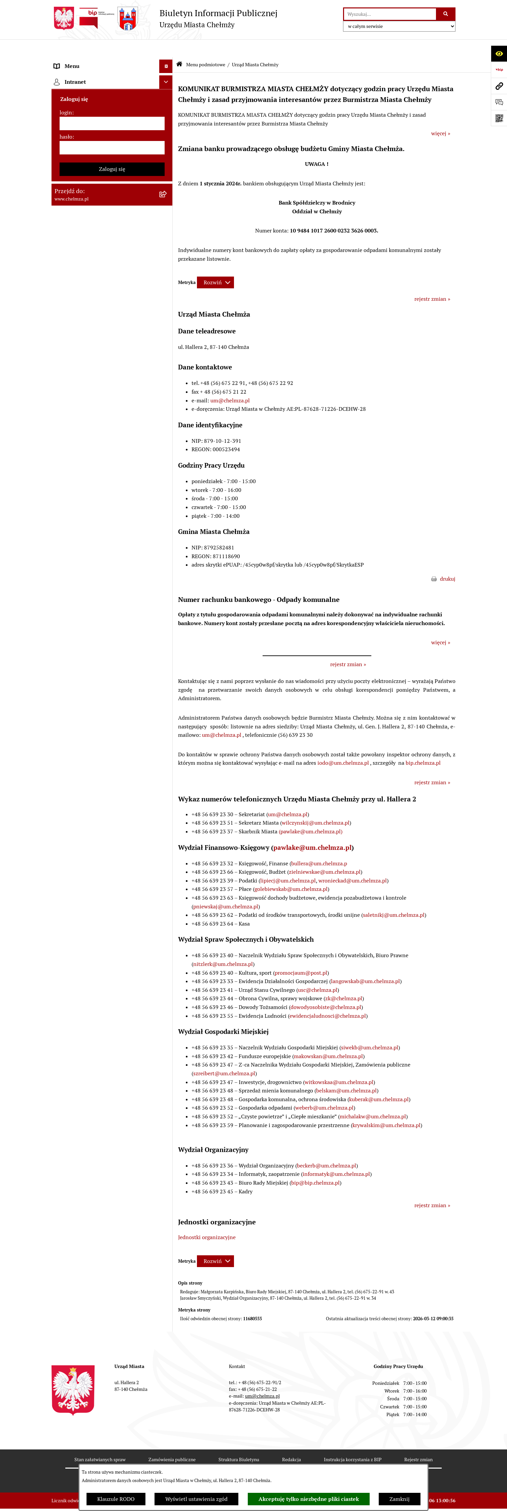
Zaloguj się (112, 1085)
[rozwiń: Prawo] (167, 301)
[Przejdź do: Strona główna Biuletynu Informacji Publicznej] (179, 47)
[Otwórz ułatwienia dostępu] (499, 53)
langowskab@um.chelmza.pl (365, 963)
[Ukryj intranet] (166, 999)
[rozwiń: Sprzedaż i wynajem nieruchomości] (167, 355)
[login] (112, 1040)
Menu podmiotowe (205, 46)
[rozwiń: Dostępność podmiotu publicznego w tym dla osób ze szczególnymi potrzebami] (167, 737)
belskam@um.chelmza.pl (346, 1072)
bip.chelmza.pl (423, 745)
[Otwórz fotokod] (499, 118)
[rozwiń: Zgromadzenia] (167, 666)
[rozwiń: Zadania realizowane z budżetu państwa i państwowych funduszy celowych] (167, 825)
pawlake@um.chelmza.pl (312, 829)
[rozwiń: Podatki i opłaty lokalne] (167, 444)
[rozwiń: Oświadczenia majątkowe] (167, 541)
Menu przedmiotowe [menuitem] (79, 956)
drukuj (447, 560)
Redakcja (291, 1442)
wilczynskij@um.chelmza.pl (315, 804)
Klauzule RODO (116, 1499)
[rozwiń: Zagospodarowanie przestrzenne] (167, 595)
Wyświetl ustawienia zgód (196, 1499)
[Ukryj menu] (166, 48)
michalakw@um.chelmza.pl (373, 1098)
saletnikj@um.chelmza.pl (394, 897)
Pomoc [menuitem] (62, 969)
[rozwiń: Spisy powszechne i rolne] (167, 859)
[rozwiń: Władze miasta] (167, 115)
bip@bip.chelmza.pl (315, 1164)
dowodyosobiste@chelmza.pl (326, 989)
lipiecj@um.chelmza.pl (288, 862)
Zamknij (400, 1499)
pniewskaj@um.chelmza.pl (225, 888)
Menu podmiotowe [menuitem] (77, 61)
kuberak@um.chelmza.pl (379, 1081)
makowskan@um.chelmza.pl (328, 1038)
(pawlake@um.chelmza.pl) (310, 813)
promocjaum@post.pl (301, 954)
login (66, 1029)
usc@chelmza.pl (317, 971)
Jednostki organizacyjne (207, 1219)
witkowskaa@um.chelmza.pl (339, 1064)
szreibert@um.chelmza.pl (224, 1055)
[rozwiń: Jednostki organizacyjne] (167, 319)
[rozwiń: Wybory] (167, 462)
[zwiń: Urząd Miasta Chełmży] (167, 133)
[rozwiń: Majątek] (167, 408)
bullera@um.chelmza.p (319, 845)
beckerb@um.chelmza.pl (326, 1147)
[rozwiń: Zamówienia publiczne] (167, 337)
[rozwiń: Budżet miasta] (167, 372)
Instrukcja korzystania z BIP (352, 1442)
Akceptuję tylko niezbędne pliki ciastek (309, 1499)
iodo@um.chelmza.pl (343, 745)
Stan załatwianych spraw (100, 1442)
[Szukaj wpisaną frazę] (446, 14)
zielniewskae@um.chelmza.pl (325, 854)
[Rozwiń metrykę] (215, 265)
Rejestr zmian (418, 1442)
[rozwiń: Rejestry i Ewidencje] (167, 248)
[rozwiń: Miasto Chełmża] (167, 97)
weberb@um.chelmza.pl (324, 1089)
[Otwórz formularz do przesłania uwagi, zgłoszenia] (499, 102)
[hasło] (112, 1064)
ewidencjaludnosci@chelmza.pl (328, 997)
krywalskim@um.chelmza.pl (386, 1107)
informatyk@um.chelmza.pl (336, 1156)
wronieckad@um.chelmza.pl (352, 862)
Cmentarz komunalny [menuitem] (80, 982)
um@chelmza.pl (230, 382)
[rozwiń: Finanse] (167, 426)
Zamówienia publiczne (172, 1442)
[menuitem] (112, 79)
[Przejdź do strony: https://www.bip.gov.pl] (499, 70)
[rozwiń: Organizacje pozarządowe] (167, 497)
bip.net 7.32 (443, 1501)
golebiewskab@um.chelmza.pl (291, 871)
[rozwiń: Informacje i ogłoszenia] (167, 559)
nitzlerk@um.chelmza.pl (223, 945)
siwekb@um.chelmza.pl (369, 1029)
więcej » (440, 115)
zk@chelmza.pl (343, 980)
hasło (66, 1053)
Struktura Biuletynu (238, 1442)
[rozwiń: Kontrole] (167, 577)
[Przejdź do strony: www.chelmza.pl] (499, 86)
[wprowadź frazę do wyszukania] (390, 14)
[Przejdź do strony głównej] (164, 18)
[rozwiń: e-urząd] (167, 266)
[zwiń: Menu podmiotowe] (167, 62)
